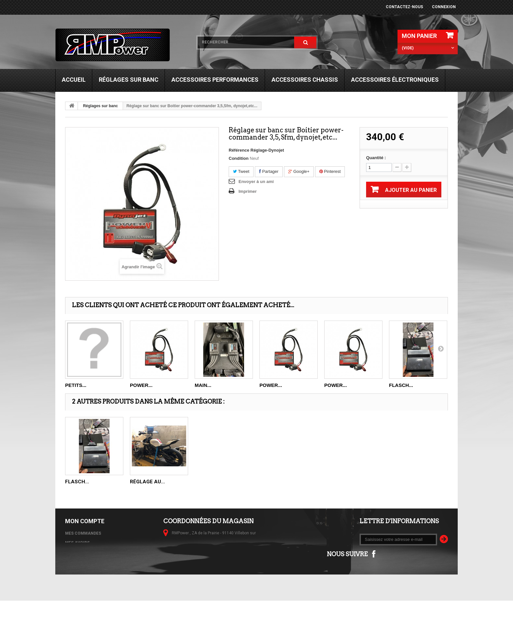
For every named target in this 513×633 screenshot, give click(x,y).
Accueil (74, 79)
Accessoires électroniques (395, 79)
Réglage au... (147, 482)
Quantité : (376, 157)
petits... (75, 385)
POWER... (141, 385)
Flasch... (401, 385)
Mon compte (84, 521)
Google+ (299, 171)
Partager (268, 171)
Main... (203, 385)
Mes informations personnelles (101, 561)
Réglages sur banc (128, 79)
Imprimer (248, 191)
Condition (239, 158)
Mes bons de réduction (90, 571)
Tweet (241, 171)
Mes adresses (80, 552)
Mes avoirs (77, 543)
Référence (239, 150)
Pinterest (330, 171)
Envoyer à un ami (256, 181)
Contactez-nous (404, 7)
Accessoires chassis (305, 79)
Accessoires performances (214, 79)
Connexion (444, 7)
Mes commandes (83, 533)
